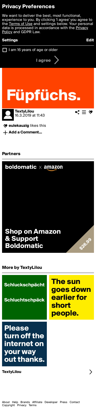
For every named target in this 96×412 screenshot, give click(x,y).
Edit (90, 40)
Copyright (8, 405)
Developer (51, 402)
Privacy (21, 405)
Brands (25, 402)
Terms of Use (21, 24)
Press (63, 402)
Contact (75, 402)
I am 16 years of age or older (33, 50)
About (6, 402)
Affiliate (37, 402)
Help (15, 402)
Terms (33, 405)
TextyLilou (24, 111)
